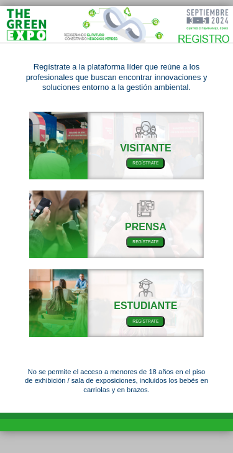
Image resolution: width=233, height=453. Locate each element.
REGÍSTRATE (145, 163)
